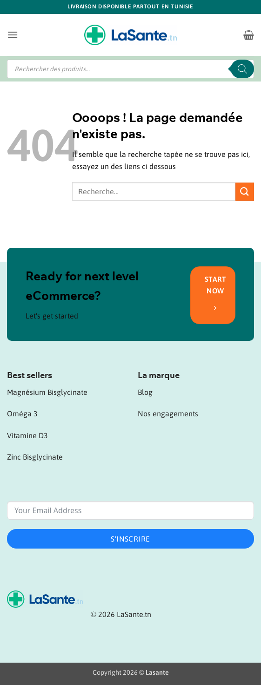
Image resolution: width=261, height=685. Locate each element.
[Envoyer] (244, 192)
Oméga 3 (22, 413)
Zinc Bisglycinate (35, 457)
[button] (12, 34)
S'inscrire (130, 539)
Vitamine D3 (27, 435)
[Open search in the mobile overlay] (130, 69)
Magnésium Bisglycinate (47, 392)
